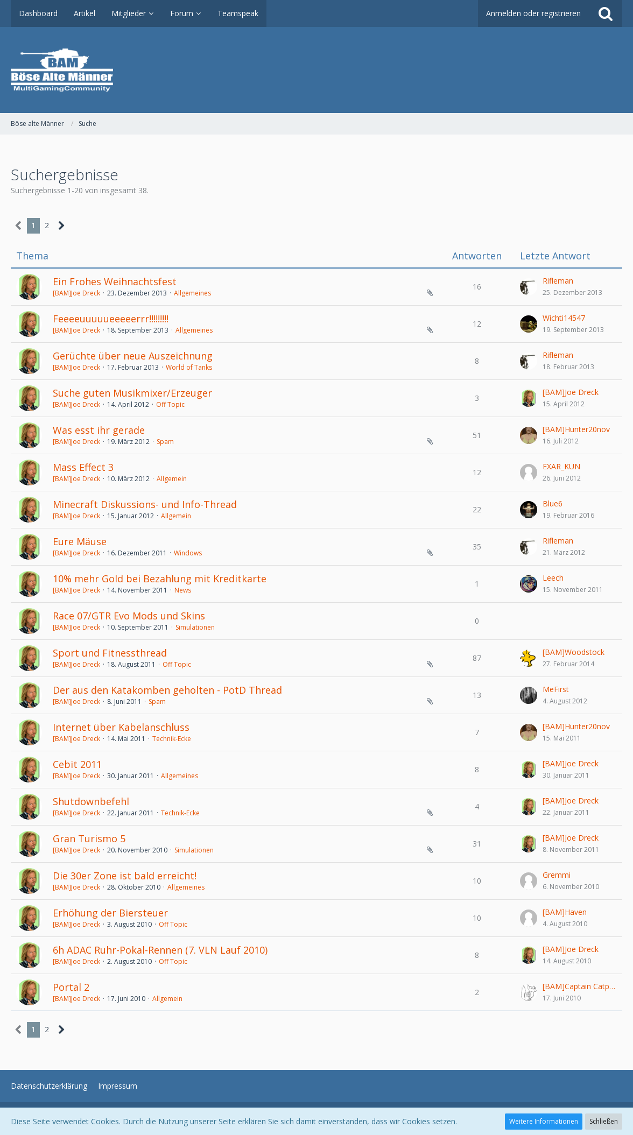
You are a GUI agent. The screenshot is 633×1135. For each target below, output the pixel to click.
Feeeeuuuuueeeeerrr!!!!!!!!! (110, 318)
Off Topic (170, 404)
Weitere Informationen (543, 1121)
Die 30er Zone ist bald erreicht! (124, 875)
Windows (188, 553)
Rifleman (558, 281)
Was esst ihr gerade (99, 430)
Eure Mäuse (80, 541)
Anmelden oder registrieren (533, 13)
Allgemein (172, 478)
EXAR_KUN (561, 466)
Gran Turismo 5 (89, 838)
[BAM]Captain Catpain (580, 986)
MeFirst (556, 689)
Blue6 (552, 503)
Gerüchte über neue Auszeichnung (133, 355)
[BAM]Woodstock (573, 652)
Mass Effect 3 (83, 467)
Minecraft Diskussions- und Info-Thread (145, 504)
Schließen (603, 1121)
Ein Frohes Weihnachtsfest (115, 281)
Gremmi (557, 875)
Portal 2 (71, 987)
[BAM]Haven (565, 912)
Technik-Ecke (171, 738)
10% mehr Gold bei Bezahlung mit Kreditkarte (159, 578)
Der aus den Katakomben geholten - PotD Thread (167, 689)
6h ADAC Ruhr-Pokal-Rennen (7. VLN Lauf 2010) (160, 949)
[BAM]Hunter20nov (576, 429)
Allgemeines (192, 293)
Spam (165, 441)
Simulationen (195, 627)
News (182, 590)
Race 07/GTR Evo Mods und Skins (129, 615)
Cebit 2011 (77, 764)
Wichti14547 (564, 318)
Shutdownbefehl (91, 801)
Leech (553, 578)
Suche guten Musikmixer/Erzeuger (132, 392)
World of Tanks (189, 367)
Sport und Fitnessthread (110, 652)
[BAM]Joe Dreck (76, 293)
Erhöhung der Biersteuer (110, 912)
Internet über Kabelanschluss (121, 727)
